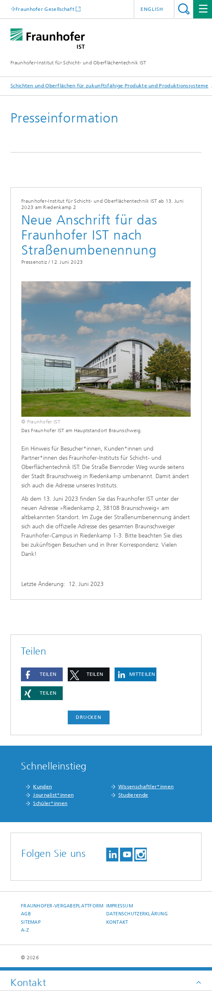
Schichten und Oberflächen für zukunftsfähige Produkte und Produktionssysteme (109, 86)
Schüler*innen (50, 803)
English (151, 9)
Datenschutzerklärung (137, 914)
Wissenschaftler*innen (146, 787)
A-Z (25, 930)
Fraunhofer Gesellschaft (44, 9)
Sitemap (31, 922)
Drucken (89, 717)
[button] (42, 674)
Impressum (119, 906)
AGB (26, 914)
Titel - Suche (183, 9)
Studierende (133, 795)
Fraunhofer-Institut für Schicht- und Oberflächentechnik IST (78, 63)
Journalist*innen (53, 795)
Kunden (42, 787)
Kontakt (117, 922)
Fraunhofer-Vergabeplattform (62, 906)
